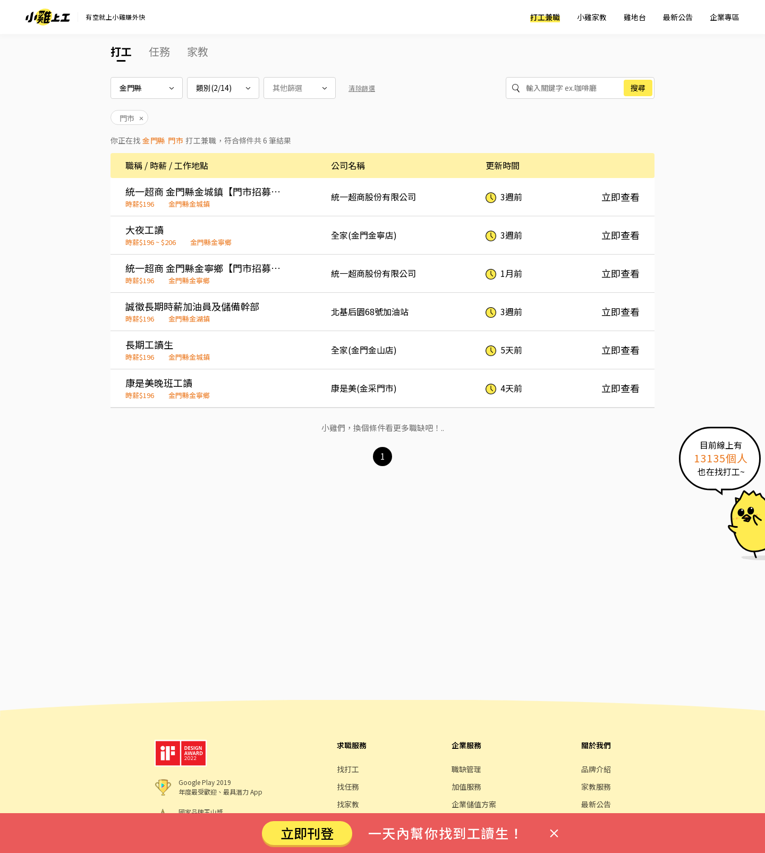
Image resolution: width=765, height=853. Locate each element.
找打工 (348, 769)
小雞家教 (592, 17)
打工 (121, 51)
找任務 (348, 786)
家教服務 (596, 786)
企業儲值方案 (474, 804)
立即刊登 (307, 832)
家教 (197, 51)
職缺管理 (466, 769)
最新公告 (678, 17)
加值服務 (466, 786)
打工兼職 (545, 17)
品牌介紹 (596, 769)
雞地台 (635, 17)
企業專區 (725, 17)
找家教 (348, 804)
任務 (159, 51)
